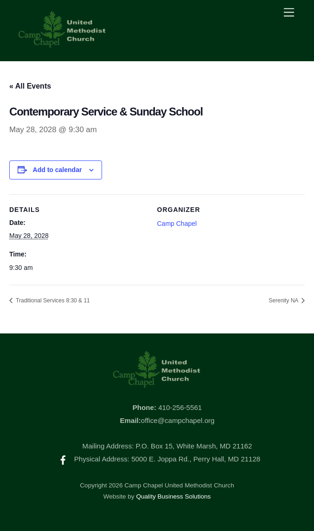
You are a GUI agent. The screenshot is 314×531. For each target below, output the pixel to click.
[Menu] (289, 13)
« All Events (30, 86)
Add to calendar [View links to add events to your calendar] (57, 169)
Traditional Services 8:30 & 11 (52, 300)
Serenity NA (284, 300)
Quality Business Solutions (173, 496)
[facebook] (63, 459)
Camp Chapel (177, 223)
